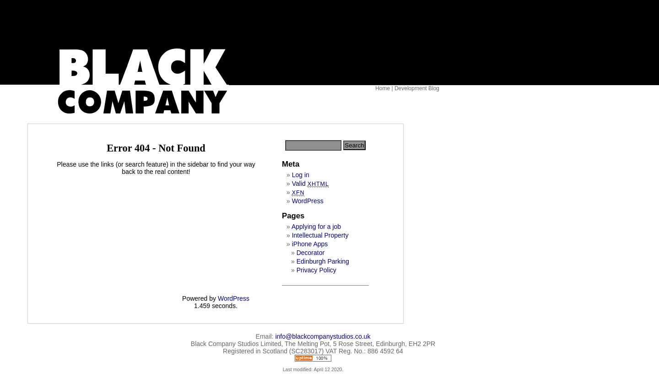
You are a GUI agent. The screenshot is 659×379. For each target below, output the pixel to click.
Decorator (310, 252)
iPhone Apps (310, 244)
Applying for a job (316, 226)
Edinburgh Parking (323, 261)
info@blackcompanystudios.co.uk (322, 336)
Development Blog (416, 88)
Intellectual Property (320, 235)
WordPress (308, 201)
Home (382, 88)
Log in (300, 175)
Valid (310, 183)
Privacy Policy (316, 270)
